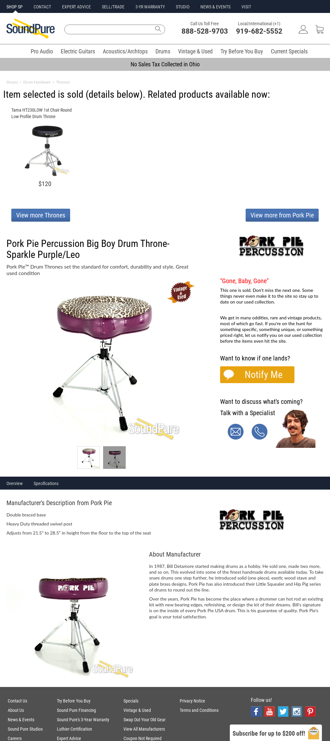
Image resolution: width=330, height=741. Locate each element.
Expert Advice (69, 738)
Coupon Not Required (142, 738)
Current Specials (289, 51)
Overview (14, 483)
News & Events (21, 719)
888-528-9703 (205, 31)
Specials (130, 700)
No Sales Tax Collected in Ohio (165, 64)
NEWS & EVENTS (215, 6)
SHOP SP (14, 6)
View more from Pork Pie (282, 215)
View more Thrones (40, 215)
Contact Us (17, 700)
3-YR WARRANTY (150, 6)
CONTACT (42, 6)
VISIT (246, 6)
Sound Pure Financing (76, 710)
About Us (16, 710)
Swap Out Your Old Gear (144, 719)
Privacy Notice (192, 700)
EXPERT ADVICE (76, 6)
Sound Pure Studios (25, 729)
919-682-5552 (259, 31)
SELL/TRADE (113, 6)
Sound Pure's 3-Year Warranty (83, 719)
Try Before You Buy (241, 51)
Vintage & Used (195, 51)
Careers (15, 738)
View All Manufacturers (144, 729)
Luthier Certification (74, 729)
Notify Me (263, 374)
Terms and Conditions (199, 710)
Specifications (46, 483)
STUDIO (182, 6)
